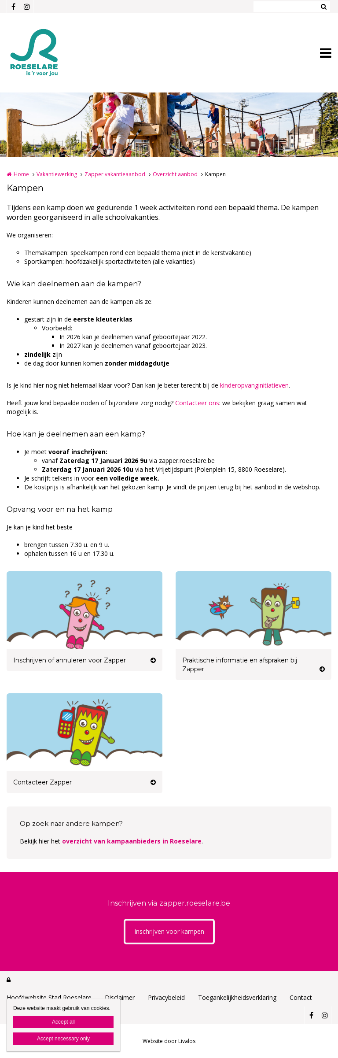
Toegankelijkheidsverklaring (237, 997)
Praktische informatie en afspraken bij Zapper (239, 664)
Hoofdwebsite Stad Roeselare (49, 997)
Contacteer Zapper (42, 782)
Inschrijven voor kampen (169, 931)
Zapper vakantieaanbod (114, 174)
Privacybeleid (166, 997)
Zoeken (323, 6)
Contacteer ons (197, 403)
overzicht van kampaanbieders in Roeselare (132, 841)
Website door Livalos (169, 1041)
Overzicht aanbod (175, 174)
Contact (301, 997)
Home (21, 174)
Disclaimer (120, 997)
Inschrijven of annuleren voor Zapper (69, 660)
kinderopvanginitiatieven (254, 385)
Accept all (63, 1022)
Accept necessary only (63, 1039)
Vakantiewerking (57, 174)
